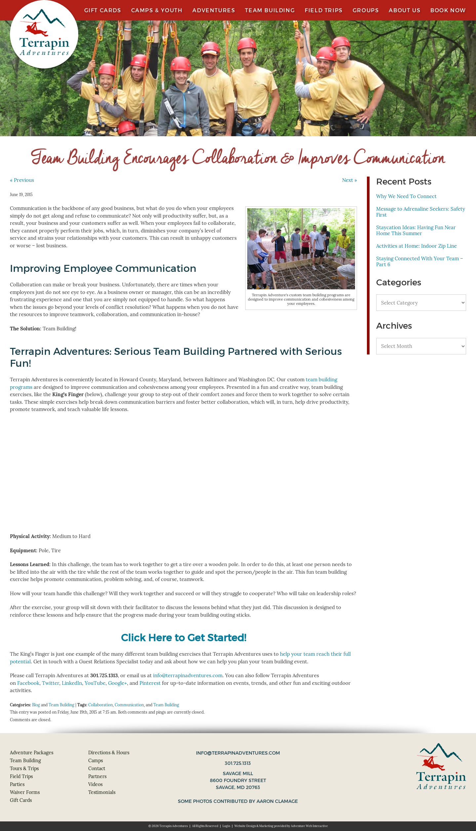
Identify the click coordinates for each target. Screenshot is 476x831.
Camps (95, 761)
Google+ (117, 683)
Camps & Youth (157, 10)
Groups (366, 10)
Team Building (270, 10)
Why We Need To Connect (406, 196)
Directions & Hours (108, 753)
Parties (17, 784)
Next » (349, 180)
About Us (404, 10)
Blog (36, 704)
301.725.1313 (238, 763)
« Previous (22, 180)
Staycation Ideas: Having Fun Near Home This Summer (416, 230)
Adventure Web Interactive (309, 826)
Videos (95, 784)
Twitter (50, 683)
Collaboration (100, 704)
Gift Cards (102, 10)
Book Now (448, 10)
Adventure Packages (31, 753)
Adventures (213, 10)
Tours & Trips (24, 768)
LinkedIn (72, 683)
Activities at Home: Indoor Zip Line (416, 246)
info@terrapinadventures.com (187, 675)
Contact (96, 768)
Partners (97, 776)
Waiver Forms (25, 792)
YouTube (95, 683)
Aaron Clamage (277, 801)
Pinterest (150, 683)
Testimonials (101, 792)
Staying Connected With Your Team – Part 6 (419, 261)
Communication (129, 704)
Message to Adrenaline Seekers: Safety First (420, 212)
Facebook (28, 683)
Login (226, 826)
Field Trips (324, 10)
